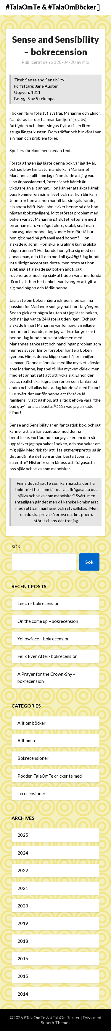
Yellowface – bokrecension (43, 638)
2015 (22, 976)
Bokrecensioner (33, 758)
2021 (22, 888)
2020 (22, 905)
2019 (22, 923)
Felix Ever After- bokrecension (47, 656)
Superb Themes (55, 1022)
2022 (22, 870)
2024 (22, 852)
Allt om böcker (31, 723)
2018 (22, 941)
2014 (22, 994)
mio (85, 62)
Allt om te (26, 740)
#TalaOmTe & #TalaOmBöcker (51, 7)
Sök (16, 546)
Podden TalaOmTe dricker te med (49, 776)
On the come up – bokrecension (47, 621)
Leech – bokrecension (38, 603)
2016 (22, 958)
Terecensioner (31, 793)
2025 (22, 835)
